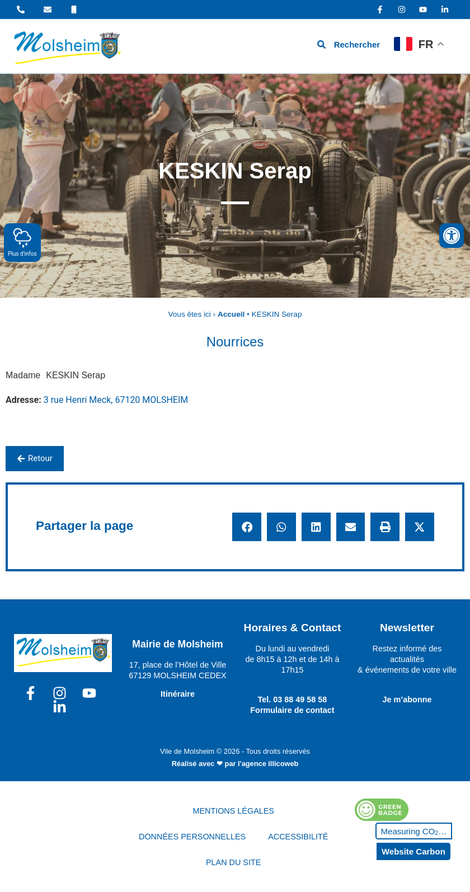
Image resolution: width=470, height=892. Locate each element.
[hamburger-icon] (284, 46)
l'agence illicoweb (268, 763)
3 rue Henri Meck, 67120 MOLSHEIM (116, 400)
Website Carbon (413, 851)
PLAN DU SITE (233, 862)
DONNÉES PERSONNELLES (192, 836)
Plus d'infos (22, 242)
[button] (246, 527)
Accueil (231, 314)
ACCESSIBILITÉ (298, 836)
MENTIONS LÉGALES (233, 810)
